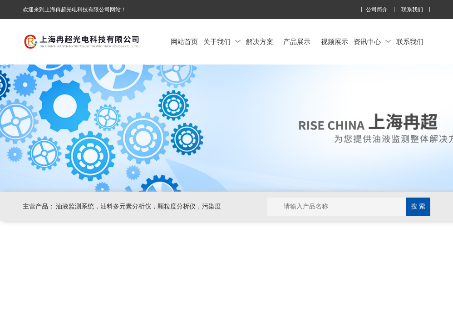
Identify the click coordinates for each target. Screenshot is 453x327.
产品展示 (296, 41)
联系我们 (412, 10)
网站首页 (184, 41)
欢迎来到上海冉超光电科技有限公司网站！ (74, 9)
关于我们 (222, 41)
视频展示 (334, 41)
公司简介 (377, 10)
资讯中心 (372, 41)
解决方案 (259, 41)
